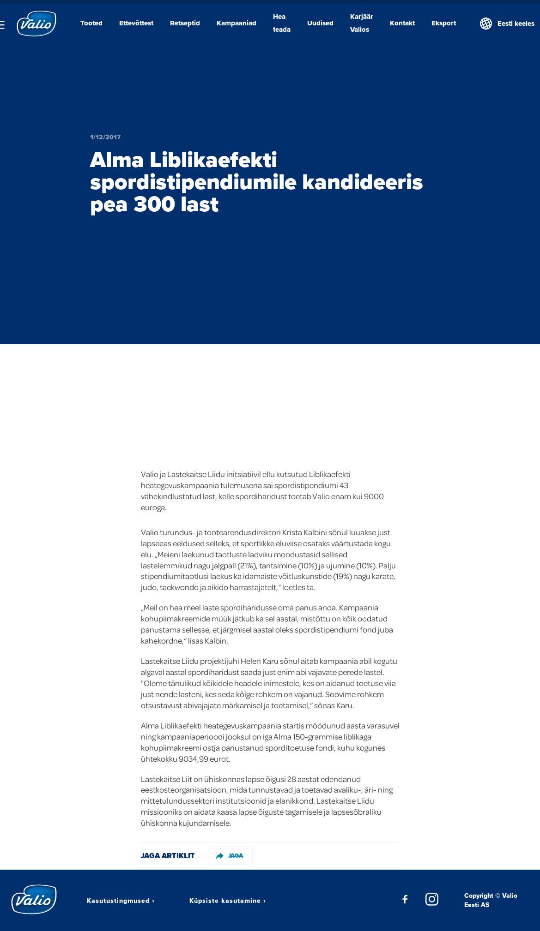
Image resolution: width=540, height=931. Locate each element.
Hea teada (282, 23)
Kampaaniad (236, 23)
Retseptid (185, 23)
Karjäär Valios (361, 23)
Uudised (320, 23)
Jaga (229, 855)
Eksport (443, 23)
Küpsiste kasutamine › (227, 900)
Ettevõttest (136, 23)
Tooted (91, 23)
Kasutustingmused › (121, 900)
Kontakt (402, 23)
